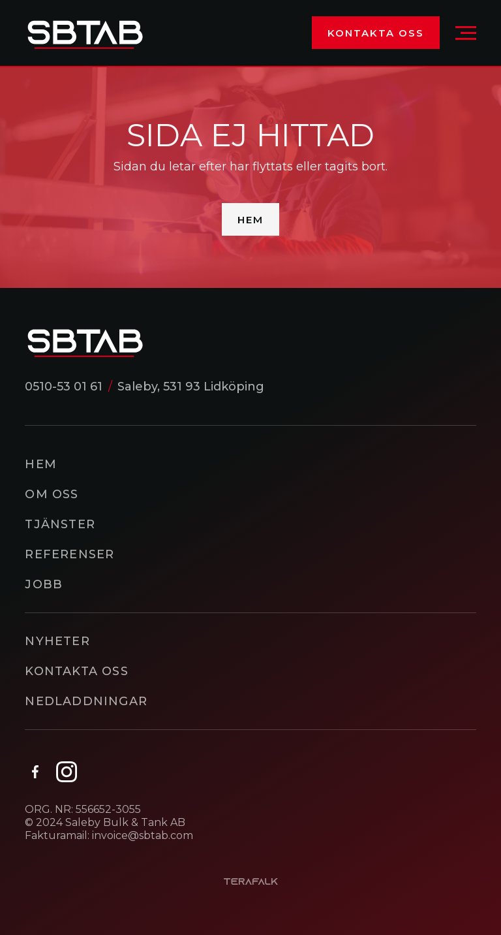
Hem (250, 220)
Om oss (51, 494)
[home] (85, 33)
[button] (465, 33)
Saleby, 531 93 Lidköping (190, 386)
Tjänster (60, 524)
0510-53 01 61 (63, 386)
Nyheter (57, 641)
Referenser (69, 554)
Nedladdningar (86, 701)
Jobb (44, 584)
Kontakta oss (375, 33)
